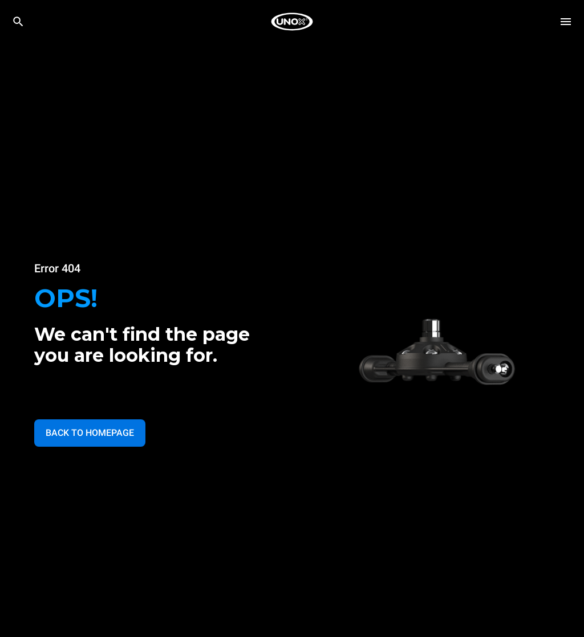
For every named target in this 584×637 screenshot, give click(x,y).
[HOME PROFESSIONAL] (292, 21)
